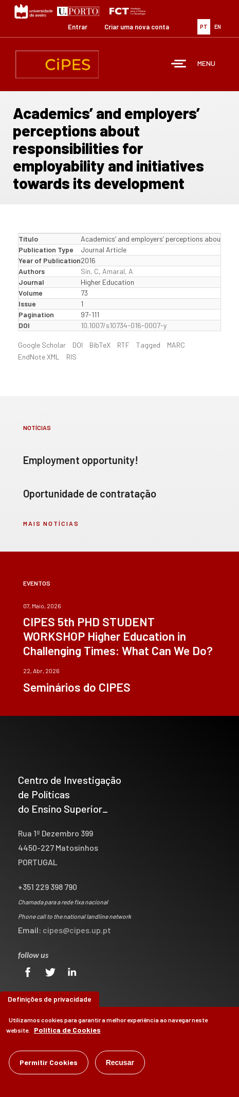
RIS (71, 356)
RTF (123, 344)
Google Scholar (42, 344)
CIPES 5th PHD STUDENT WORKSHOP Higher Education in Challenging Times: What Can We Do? (118, 636)
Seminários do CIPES (77, 687)
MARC (176, 344)
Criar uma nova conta (136, 27)
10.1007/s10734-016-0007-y (124, 325)
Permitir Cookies (49, 1062)
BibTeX (100, 344)
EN (217, 26)
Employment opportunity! (80, 460)
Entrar (77, 27)
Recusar (120, 1062)
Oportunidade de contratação (89, 493)
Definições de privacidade (49, 999)
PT (204, 26)
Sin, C (90, 271)
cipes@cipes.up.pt (77, 930)
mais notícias (51, 523)
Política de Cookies (67, 1029)
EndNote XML (39, 356)
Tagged (148, 344)
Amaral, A (117, 271)
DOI (77, 344)
